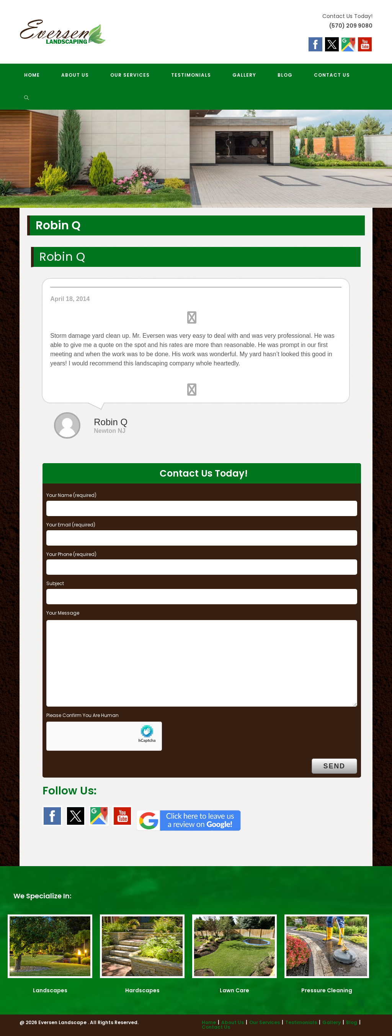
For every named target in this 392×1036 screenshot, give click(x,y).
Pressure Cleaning (326, 990)
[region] (196, 159)
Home (209, 1022)
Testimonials (301, 1022)
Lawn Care (234, 990)
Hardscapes (142, 990)
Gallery (331, 1022)
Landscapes (50, 990)
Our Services (264, 1022)
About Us (232, 1022)
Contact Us (216, 1027)
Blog (351, 1022)
